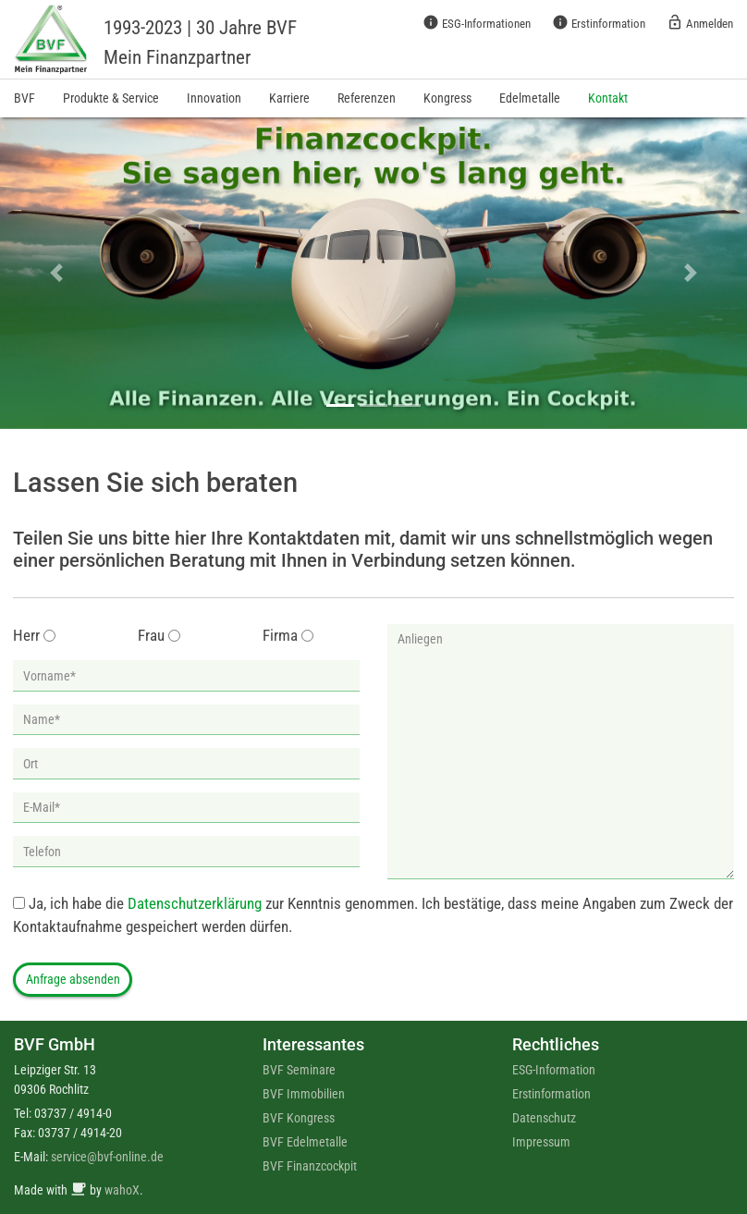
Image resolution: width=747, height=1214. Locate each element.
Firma (280, 635)
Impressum (541, 1141)
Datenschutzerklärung (195, 903)
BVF (24, 98)
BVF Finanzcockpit (310, 1166)
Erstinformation (598, 22)
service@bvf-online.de (107, 1156)
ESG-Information (553, 1069)
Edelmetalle (529, 98)
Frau (151, 635)
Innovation (214, 98)
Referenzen (366, 98)
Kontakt (608, 98)
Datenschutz (544, 1117)
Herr (26, 635)
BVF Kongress (299, 1117)
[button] (56, 273)
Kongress (447, 98)
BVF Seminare (299, 1069)
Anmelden (700, 22)
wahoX (122, 1190)
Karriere (289, 98)
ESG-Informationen (476, 22)
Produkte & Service (111, 98)
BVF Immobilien (304, 1093)
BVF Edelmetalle (305, 1141)
